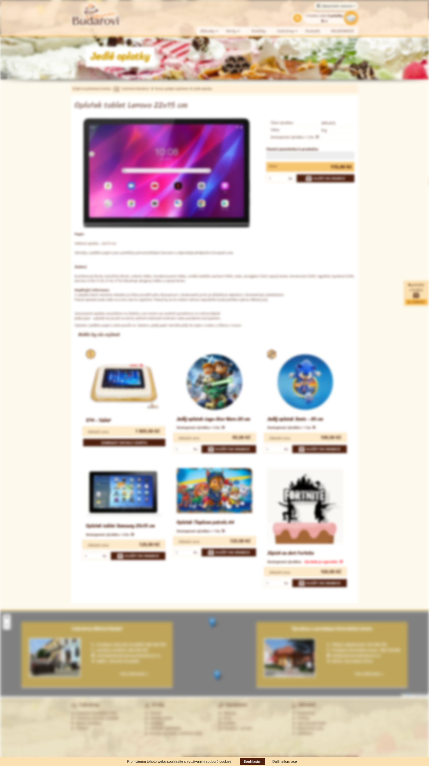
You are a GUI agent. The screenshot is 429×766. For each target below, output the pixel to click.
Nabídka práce (159, 718)
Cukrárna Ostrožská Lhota (94, 713)
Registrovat (303, 713)
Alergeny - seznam (235, 728)
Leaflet (407, 695)
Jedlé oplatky (203, 88)
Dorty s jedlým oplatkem (172, 88)
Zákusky (209, 31)
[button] (212, 622)
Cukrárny (287, 31)
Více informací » (369, 673)
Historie (153, 713)
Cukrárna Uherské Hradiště (94, 718)
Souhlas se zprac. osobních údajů (174, 733)
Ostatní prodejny (86, 723)
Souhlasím (252, 761)
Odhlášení (302, 733)
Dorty (233, 31)
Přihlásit (301, 718)
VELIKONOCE (342, 31)
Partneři (79, 728)
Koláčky (259, 31)
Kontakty (154, 723)
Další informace (284, 761)
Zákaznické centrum (336, 6)
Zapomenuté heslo (309, 723)
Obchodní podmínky (163, 728)
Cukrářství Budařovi (135, 88)
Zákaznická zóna (308, 728)
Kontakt (313, 31)
